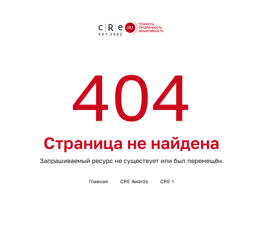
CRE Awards (134, 181)
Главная (98, 181)
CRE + (167, 181)
